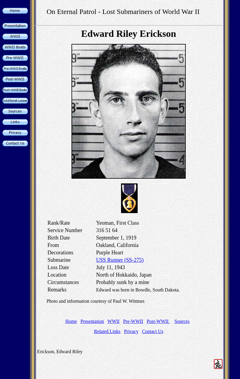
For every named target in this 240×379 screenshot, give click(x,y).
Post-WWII (158, 321)
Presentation (92, 321)
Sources (182, 321)
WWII (113, 321)
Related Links (107, 331)
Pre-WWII (133, 321)
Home (71, 321)
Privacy (131, 331)
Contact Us (152, 331)
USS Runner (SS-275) (120, 260)
